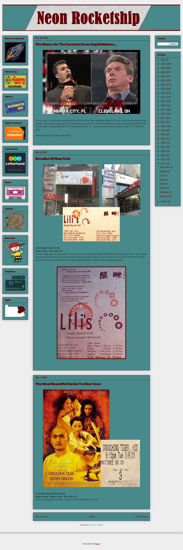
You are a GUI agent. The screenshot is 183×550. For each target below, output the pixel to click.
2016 (163, 101)
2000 (163, 201)
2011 (163, 122)
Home (92, 516)
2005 (163, 147)
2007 (163, 138)
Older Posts (142, 516)
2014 (163, 109)
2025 (163, 64)
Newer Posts (41, 516)
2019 (163, 89)
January (164, 196)
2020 (163, 84)
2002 (163, 159)
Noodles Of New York (52, 158)
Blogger (96, 544)
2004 (163, 151)
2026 (163, 59)
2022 (163, 76)
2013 (163, 114)
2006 (163, 143)
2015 (163, 105)
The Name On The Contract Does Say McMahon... (76, 44)
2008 (163, 134)
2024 (163, 68)
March (163, 188)
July (162, 175)
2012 (163, 118)
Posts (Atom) (97, 525)
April (162, 184)
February (164, 192)
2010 (163, 126)
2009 (163, 130)
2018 (163, 93)
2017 (163, 97)
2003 (163, 155)
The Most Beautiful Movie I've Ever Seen (68, 383)
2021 (163, 80)
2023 (163, 72)
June (162, 179)
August (163, 171)
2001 (163, 163)
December (165, 167)
